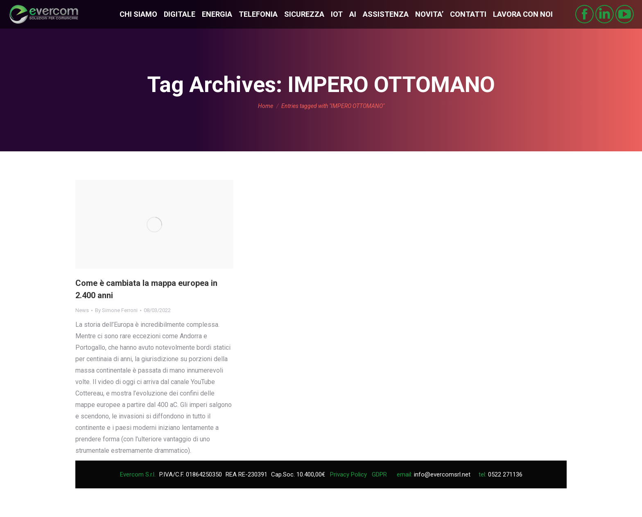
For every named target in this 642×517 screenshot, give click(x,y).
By (116, 310)
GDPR (379, 474)
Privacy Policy (348, 474)
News (82, 310)
